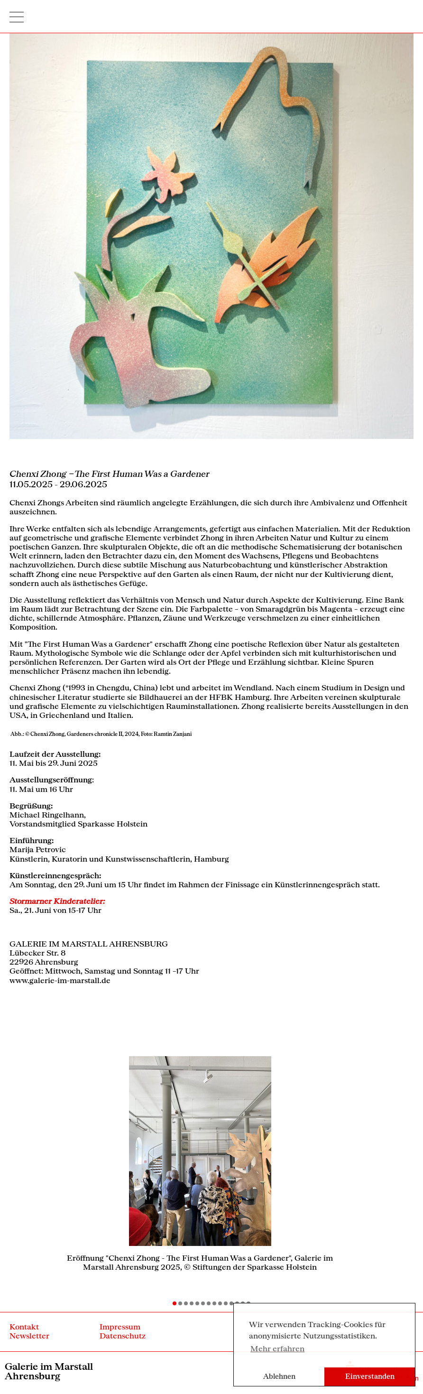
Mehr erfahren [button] (277, 1348)
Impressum (120, 1326)
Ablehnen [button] (279, 1376)
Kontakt (24, 1326)
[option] (200, 1167)
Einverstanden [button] (370, 1376)
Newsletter (29, 1335)
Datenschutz (123, 1335)
